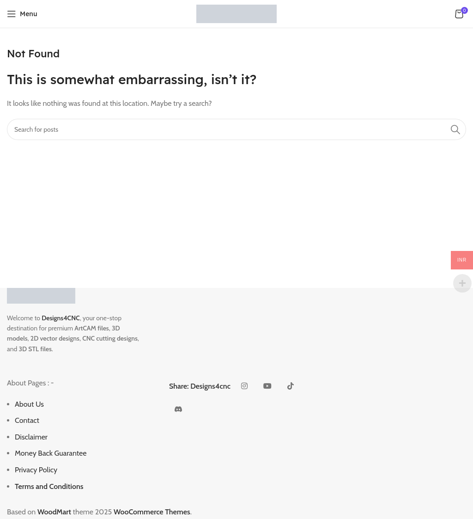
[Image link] (41, 294)
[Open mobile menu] (22, 14)
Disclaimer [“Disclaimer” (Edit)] (31, 437)
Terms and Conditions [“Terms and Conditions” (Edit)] (49, 486)
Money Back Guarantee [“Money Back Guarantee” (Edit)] (50, 453)
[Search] (236, 129)
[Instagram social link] (244, 386)
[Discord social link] (178, 409)
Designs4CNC (60, 318)
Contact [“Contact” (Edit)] (27, 420)
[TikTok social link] (290, 386)
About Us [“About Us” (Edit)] (29, 404)
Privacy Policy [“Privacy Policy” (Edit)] (36, 469)
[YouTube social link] (267, 386)
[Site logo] (236, 13)
